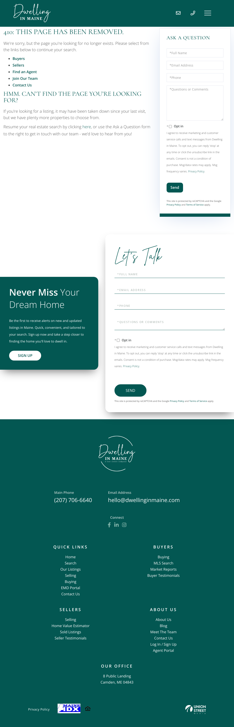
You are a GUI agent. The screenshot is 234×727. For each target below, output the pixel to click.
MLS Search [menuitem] (163, 563)
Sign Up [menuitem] (170, 644)
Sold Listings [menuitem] (70, 631)
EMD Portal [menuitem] (70, 587)
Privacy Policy (196, 171)
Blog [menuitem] (163, 625)
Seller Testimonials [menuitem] (71, 638)
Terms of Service (195, 204)
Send (174, 187)
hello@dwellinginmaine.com (144, 497)
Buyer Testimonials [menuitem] (163, 575)
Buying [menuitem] (70, 581)
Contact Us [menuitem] (70, 593)
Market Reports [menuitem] (163, 569)
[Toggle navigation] (207, 13)
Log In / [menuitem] (156, 644)
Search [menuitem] (70, 563)
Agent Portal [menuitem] (163, 650)
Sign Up (25, 355)
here (86, 127)
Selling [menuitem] (70, 575)
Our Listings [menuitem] (70, 569)
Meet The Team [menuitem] (163, 631)
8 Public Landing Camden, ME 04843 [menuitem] (117, 679)
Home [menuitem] (70, 556)
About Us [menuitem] (163, 619)
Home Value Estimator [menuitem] (70, 625)
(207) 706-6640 (73, 497)
